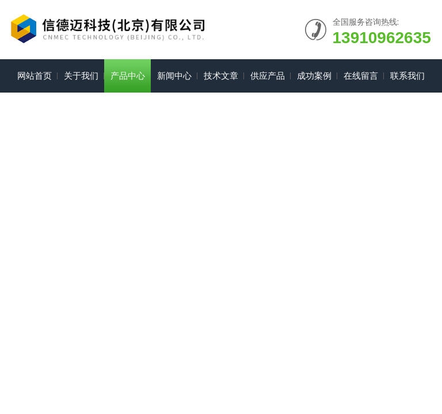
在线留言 (361, 75)
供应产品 (267, 75)
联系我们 (407, 75)
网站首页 (34, 75)
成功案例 (314, 75)
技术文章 (221, 75)
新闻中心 (174, 75)
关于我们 (81, 75)
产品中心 (127, 75)
